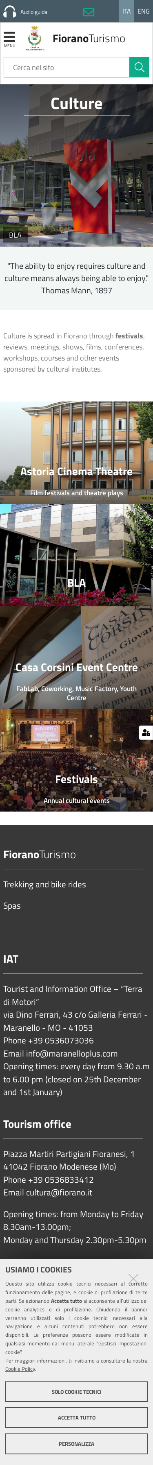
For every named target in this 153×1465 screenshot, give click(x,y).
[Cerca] (139, 67)
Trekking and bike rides (44, 884)
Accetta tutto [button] (76, 1417)
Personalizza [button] (76, 1444)
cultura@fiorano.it (59, 1192)
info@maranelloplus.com (72, 1053)
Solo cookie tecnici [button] (77, 1392)
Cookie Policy (20, 1369)
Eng (143, 11)
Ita (126, 11)
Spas (12, 905)
